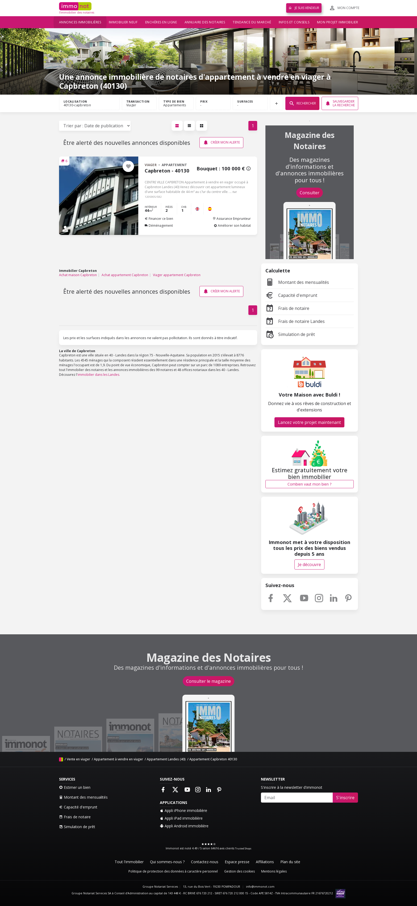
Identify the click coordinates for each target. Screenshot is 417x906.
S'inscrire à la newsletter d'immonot (291, 787)
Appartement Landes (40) (166, 759)
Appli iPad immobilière (181, 818)
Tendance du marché (252, 22)
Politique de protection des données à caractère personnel (173, 871)
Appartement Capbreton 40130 (213, 759)
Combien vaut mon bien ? (309, 484)
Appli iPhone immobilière (183, 810)
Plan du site (290, 861)
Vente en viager (78, 759)
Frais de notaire (287, 308)
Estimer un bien (74, 787)
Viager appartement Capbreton (177, 275)
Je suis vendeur (304, 8)
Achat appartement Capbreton (125, 275)
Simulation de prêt (290, 334)
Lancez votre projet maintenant (309, 422)
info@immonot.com (260, 886)
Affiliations (265, 861)
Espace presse (237, 861)
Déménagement (159, 225)
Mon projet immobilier (337, 22)
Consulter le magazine (208, 681)
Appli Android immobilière (184, 825)
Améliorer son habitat (232, 225)
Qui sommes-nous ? (167, 861)
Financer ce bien (159, 218)
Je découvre (309, 564)
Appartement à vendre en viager (118, 759)
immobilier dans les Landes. (99, 374)
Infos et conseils (294, 22)
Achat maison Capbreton (78, 275)
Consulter (309, 193)
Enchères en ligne (161, 22)
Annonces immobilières (80, 22)
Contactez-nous (204, 861)
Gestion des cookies (239, 871)
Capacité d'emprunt (291, 295)
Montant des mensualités (297, 282)
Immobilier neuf (123, 22)
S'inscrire (345, 797)
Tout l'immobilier (129, 861)
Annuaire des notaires (205, 22)
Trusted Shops (243, 848)
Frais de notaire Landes (295, 321)
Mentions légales (274, 871)
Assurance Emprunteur (231, 218)
